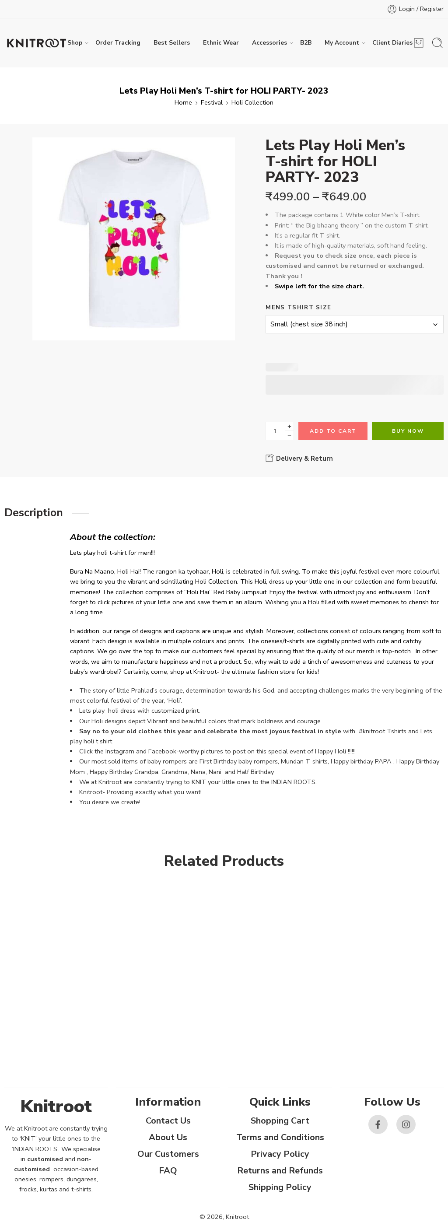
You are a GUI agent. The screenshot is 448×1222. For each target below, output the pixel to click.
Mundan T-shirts (304, 761)
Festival (212, 102)
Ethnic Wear (221, 43)
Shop (74, 43)
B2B (306, 43)
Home (183, 102)
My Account (342, 43)
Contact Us (168, 1121)
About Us (168, 1137)
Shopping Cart (280, 1121)
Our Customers (168, 1154)
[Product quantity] (275, 431)
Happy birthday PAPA (361, 761)
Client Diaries (392, 43)
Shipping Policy (280, 1187)
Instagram (119, 751)
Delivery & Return (299, 458)
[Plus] (289, 426)
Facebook (162, 751)
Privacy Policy (280, 1154)
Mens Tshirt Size (298, 308)
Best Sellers (172, 43)
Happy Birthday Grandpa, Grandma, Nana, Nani (155, 771)
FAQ (168, 1170)
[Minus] (289, 435)
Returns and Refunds (280, 1170)
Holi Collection (252, 102)
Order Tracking (117, 43)
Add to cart (333, 430)
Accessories (269, 43)
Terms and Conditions (280, 1137)
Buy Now (408, 430)
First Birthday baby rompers (239, 761)
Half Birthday (256, 771)
